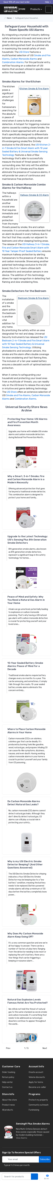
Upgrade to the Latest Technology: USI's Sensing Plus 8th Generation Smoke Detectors (27, 539)
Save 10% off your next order (16, 2)
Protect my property (38, 1100)
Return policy (8, 1077)
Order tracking (8, 1072)
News (9, 18)
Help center (7, 1082)
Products (35, 9)
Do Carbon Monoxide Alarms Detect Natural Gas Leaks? (23, 803)
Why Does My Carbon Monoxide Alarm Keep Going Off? (25, 935)
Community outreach (38, 1105)
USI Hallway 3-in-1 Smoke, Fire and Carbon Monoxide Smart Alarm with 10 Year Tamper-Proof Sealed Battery (26, 247)
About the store (9, 1100)
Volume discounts (37, 1077)
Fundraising (34, 1110)
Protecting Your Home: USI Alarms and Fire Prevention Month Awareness (27, 422)
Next (45, 1048)
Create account (36, 1072)
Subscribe (45, 1159)
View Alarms (22, 1138)
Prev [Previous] (7, 1048)
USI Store (24, 52)
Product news (8, 1105)
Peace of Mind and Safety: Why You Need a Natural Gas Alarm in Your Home (26, 599)
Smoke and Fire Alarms (18, 395)
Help (47, 2)
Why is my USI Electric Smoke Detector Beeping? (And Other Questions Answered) (25, 864)
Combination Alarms (13, 62)
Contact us (7, 1087)
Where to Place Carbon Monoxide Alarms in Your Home (26, 731)
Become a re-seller (37, 1087)
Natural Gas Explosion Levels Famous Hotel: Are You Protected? (27, 1001)
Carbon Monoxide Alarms (24, 58)
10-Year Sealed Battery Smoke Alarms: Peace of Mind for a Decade (25, 666)
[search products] (34, 1176)
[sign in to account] (48, 9)
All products (7, 1110)
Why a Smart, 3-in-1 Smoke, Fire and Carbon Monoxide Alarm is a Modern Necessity (25, 479)
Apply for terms (36, 1082)
